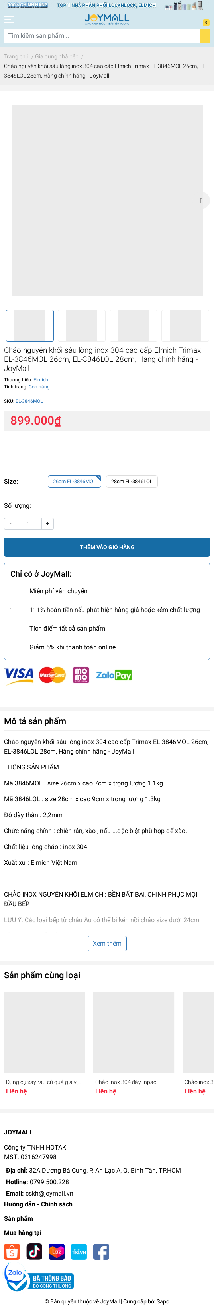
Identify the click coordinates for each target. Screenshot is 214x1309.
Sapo (163, 1301)
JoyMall (110, 1301)
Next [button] (201, 200)
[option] (107, 200)
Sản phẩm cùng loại (42, 975)
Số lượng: (17, 505)
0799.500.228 (49, 1182)
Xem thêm (107, 943)
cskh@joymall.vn (49, 1193)
